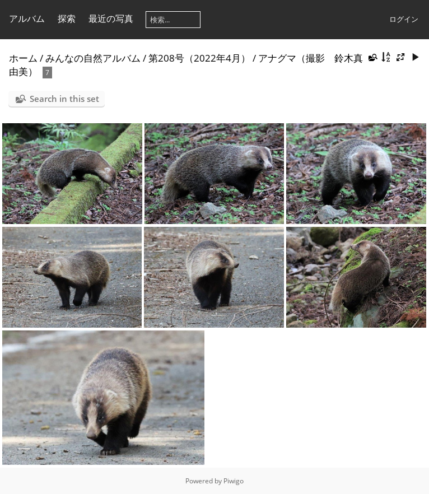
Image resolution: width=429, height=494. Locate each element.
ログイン (403, 19)
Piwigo (233, 481)
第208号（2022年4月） (199, 58)
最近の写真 (110, 18)
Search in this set (64, 98)
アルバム (27, 18)
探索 (67, 18)
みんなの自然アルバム (93, 58)
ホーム (23, 58)
